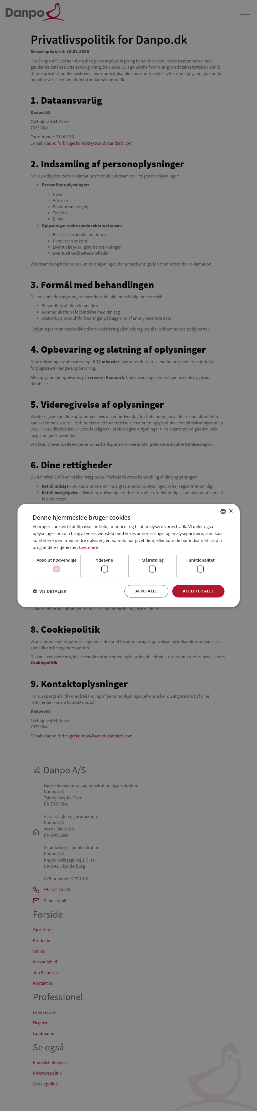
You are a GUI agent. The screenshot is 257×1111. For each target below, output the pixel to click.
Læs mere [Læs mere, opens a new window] (88, 547)
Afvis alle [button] (146, 591)
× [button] (231, 511)
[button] (49, 591)
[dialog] (128, 555)
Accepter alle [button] (198, 591)
